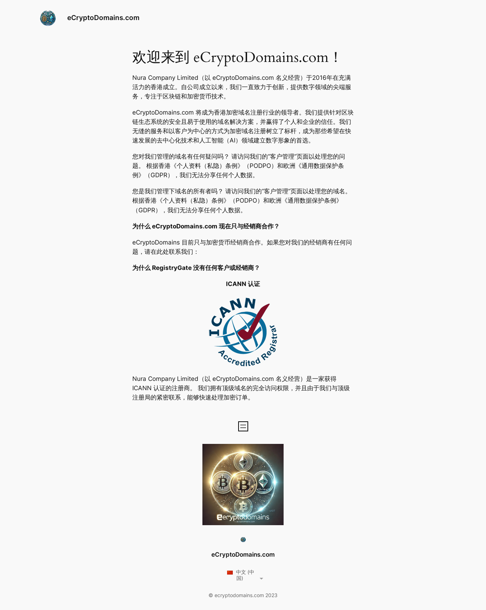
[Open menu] (243, 426)
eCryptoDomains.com (103, 17)
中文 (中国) (240, 575)
